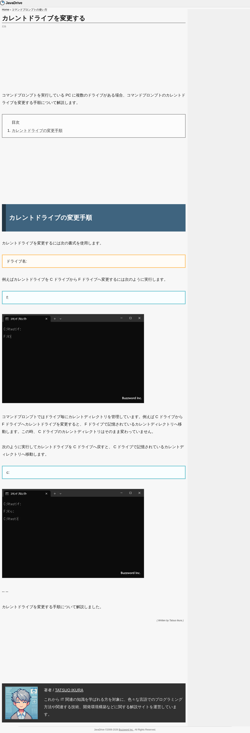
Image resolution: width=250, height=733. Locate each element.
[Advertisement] (94, 56)
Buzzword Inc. (126, 729)
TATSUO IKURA (69, 690)
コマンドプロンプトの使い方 (29, 9)
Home (5, 9)
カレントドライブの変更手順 (37, 130)
